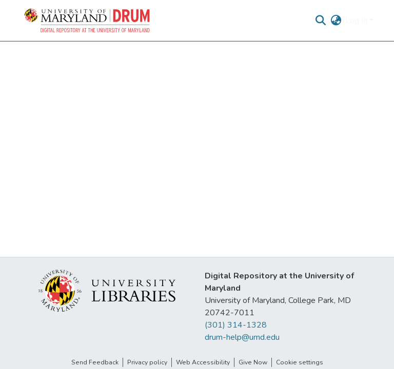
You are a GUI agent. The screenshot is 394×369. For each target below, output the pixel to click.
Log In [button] (357, 20)
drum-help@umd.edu (242, 337)
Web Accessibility (203, 362)
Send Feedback (95, 362)
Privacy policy (147, 362)
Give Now (253, 362)
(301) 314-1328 (236, 325)
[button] (87, 20)
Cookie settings (299, 362)
